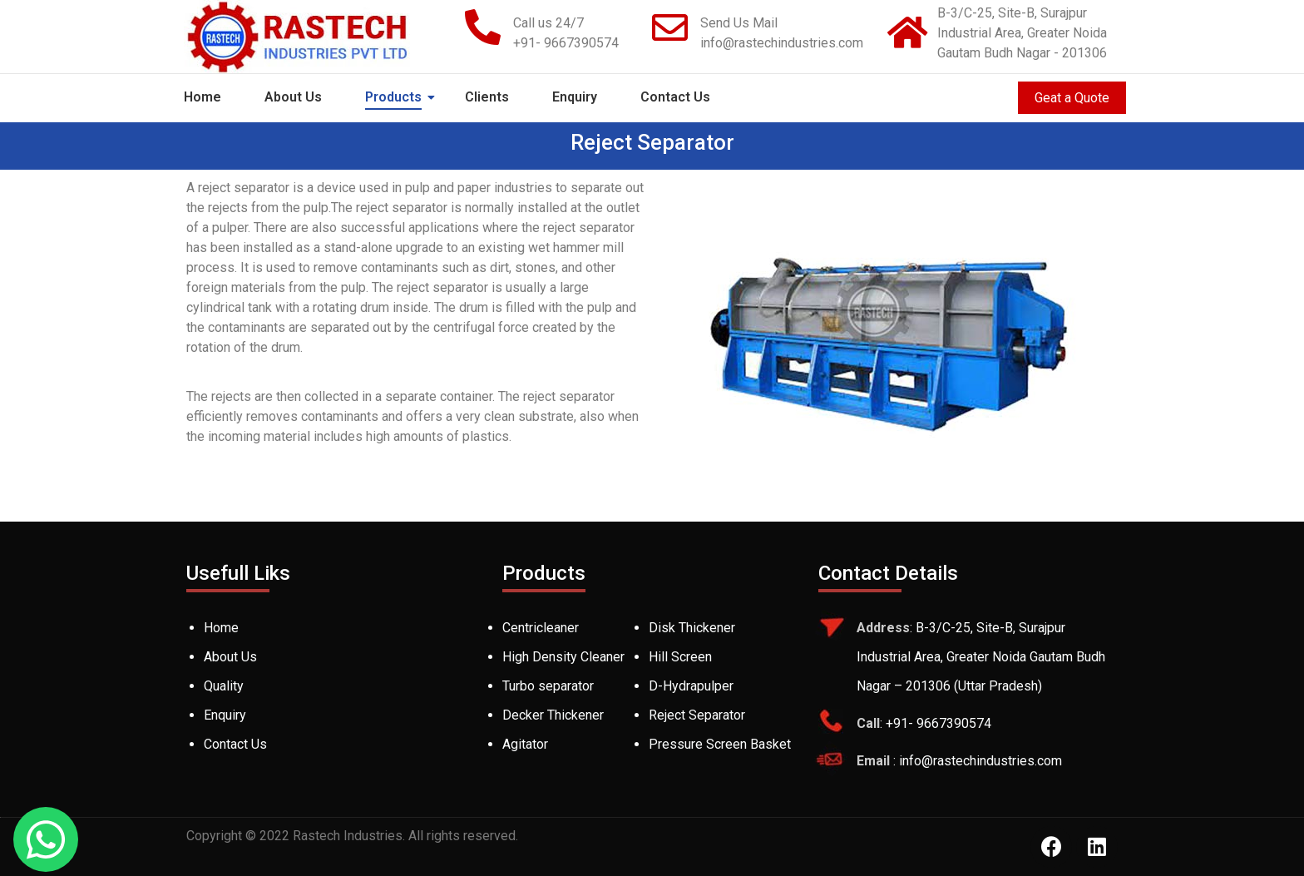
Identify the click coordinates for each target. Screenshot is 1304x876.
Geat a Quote (1072, 98)
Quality (224, 686)
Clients (487, 97)
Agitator (525, 744)
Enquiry (574, 97)
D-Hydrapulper (691, 686)
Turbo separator (548, 686)
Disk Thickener (692, 628)
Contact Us (675, 97)
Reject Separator (697, 715)
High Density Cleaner (563, 657)
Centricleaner (540, 628)
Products (396, 97)
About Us (293, 97)
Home (202, 97)
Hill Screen (680, 657)
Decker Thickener (553, 715)
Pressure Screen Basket (720, 744)
